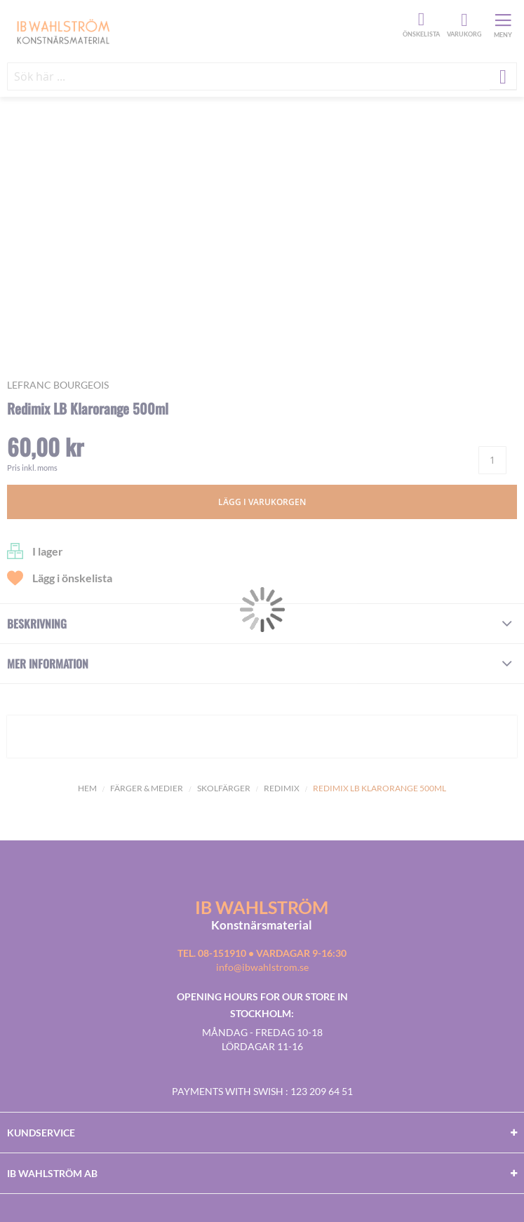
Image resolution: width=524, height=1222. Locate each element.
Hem (87, 788)
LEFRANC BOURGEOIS (58, 385)
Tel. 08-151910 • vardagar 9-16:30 (262, 953)
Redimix (282, 788)
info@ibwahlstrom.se (262, 967)
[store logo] (203, 31)
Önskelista (419, 20)
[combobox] (262, 76)
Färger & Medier (146, 788)
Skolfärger (223, 788)
